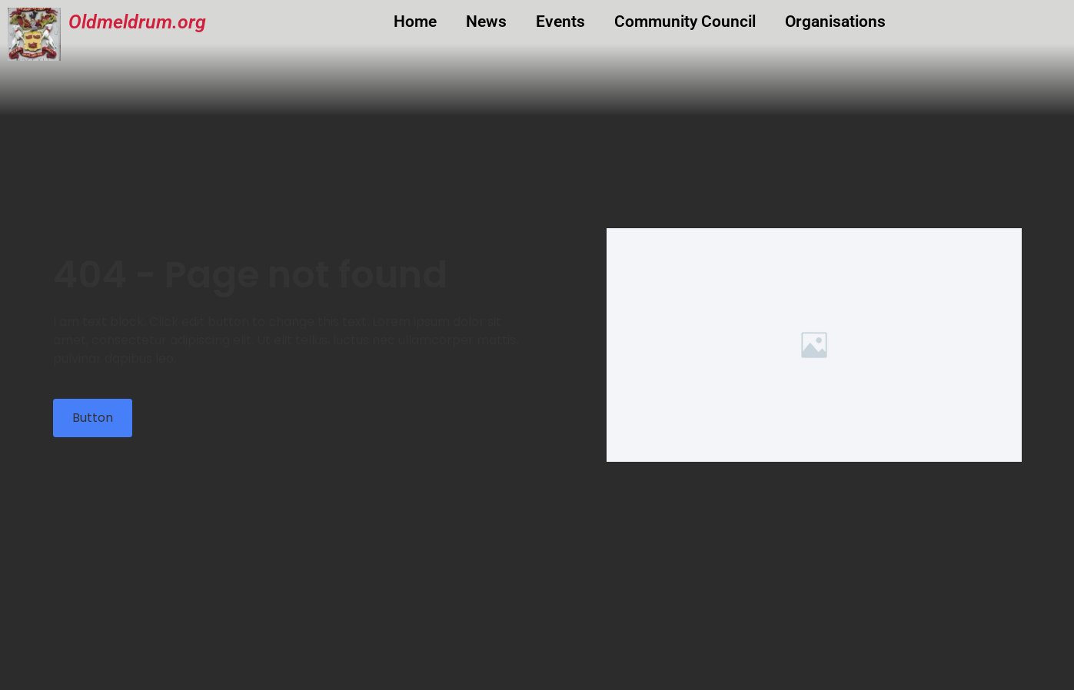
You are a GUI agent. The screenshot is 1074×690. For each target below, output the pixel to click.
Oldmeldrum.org (137, 22)
